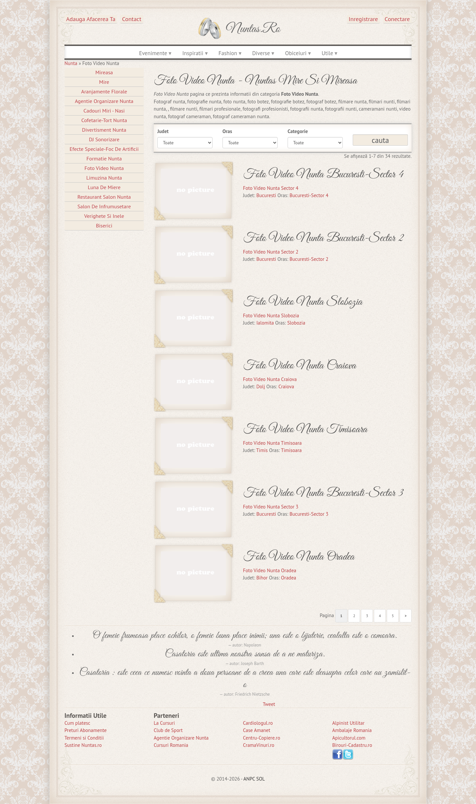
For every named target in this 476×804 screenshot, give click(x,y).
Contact (131, 19)
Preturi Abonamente (85, 730)
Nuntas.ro (253, 29)
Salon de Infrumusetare (104, 206)
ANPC (249, 779)
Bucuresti (266, 195)
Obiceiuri (295, 53)
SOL (260, 779)
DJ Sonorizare (104, 139)
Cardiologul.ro (258, 723)
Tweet (269, 704)
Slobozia (296, 323)
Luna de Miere (104, 187)
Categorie (298, 131)
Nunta (70, 63)
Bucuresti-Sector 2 (309, 259)
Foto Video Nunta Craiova (299, 365)
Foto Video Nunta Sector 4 (270, 188)
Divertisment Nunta (104, 129)
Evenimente (153, 53)
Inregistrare (363, 19)
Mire (104, 82)
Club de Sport (168, 730)
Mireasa (104, 72)
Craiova (286, 386)
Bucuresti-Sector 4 (309, 195)
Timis (262, 450)
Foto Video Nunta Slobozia (302, 302)
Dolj (261, 386)
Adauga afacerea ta (90, 19)
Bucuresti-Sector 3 (309, 514)
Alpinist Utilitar (348, 723)
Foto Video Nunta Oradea (298, 556)
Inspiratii (192, 53)
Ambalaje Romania (352, 730)
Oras (227, 131)
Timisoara (291, 450)
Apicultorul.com (349, 738)
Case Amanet (256, 730)
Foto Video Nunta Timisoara (305, 429)
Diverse (261, 53)
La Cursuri (164, 723)
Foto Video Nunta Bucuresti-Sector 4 (323, 174)
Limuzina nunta (104, 177)
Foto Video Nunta (104, 168)
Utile (327, 53)
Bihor (262, 578)
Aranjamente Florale (104, 91)
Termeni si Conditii (84, 738)
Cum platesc (77, 723)
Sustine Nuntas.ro (83, 745)
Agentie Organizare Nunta (104, 101)
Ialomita (265, 323)
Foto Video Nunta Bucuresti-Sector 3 (323, 493)
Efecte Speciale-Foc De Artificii (104, 149)
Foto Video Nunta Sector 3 (270, 507)
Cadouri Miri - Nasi (104, 110)
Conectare (397, 19)
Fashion (227, 53)
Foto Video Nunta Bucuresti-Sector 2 (323, 238)
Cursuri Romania (171, 745)
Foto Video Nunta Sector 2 (270, 252)
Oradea (288, 578)
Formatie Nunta (104, 158)
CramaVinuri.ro (258, 745)
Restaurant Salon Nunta (104, 196)
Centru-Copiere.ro (261, 738)
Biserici (104, 225)
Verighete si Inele (104, 216)
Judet (163, 131)
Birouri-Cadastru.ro (352, 745)
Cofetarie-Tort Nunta (104, 120)
